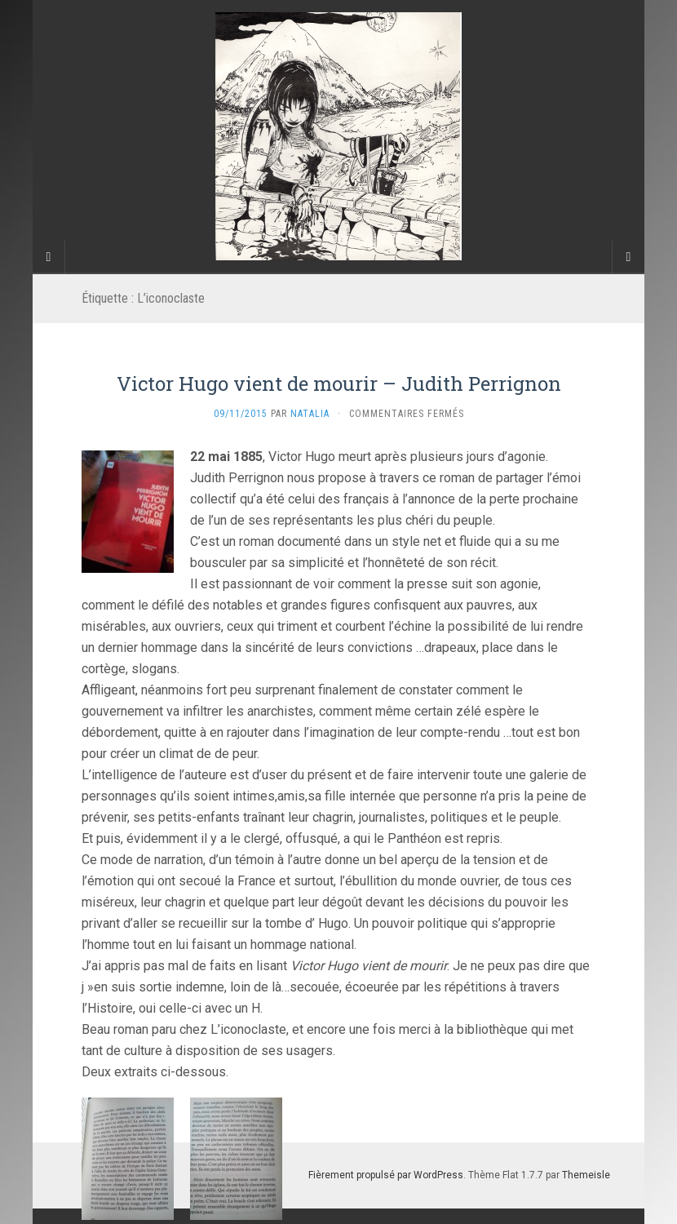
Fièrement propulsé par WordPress (385, 1175)
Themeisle (586, 1175)
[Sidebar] (49, 257)
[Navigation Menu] (628, 257)
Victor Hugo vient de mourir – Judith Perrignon (339, 383)
